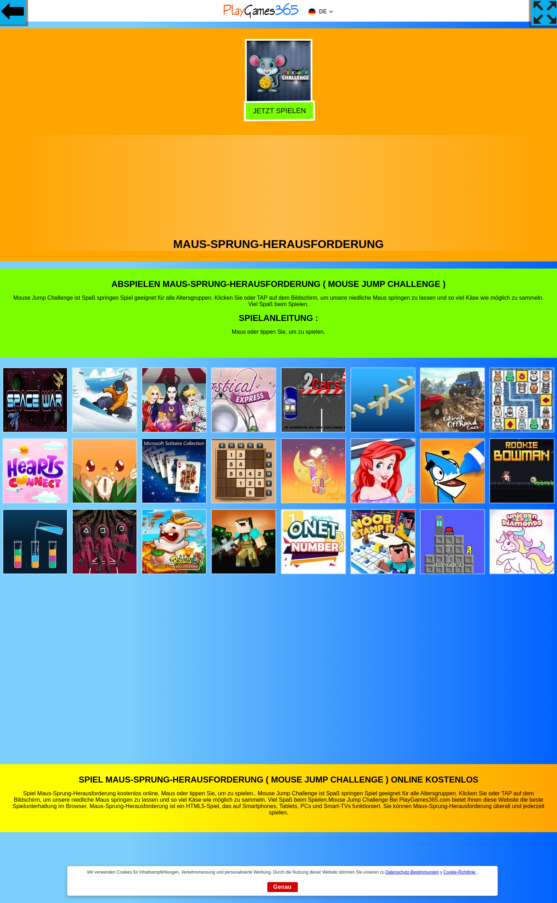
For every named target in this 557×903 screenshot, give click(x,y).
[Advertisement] (278, 184)
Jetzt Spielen (278, 111)
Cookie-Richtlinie (460, 872)
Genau (282, 887)
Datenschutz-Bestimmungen (412, 872)
